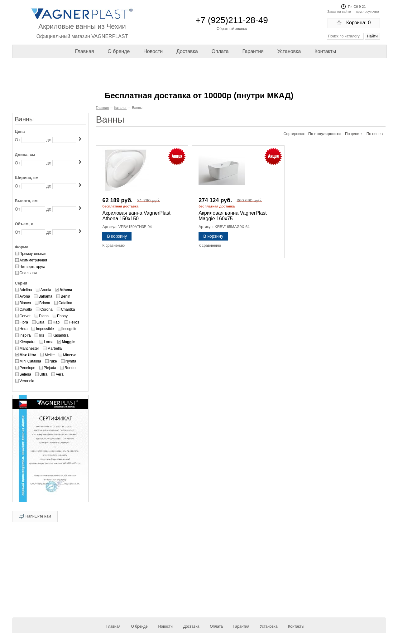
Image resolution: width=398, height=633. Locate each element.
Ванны (24, 119)
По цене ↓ (375, 134)
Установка (289, 51)
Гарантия (253, 51)
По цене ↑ (353, 134)
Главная (84, 51)
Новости (153, 51)
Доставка (187, 51)
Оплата (220, 51)
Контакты (325, 51)
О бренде (119, 51)
